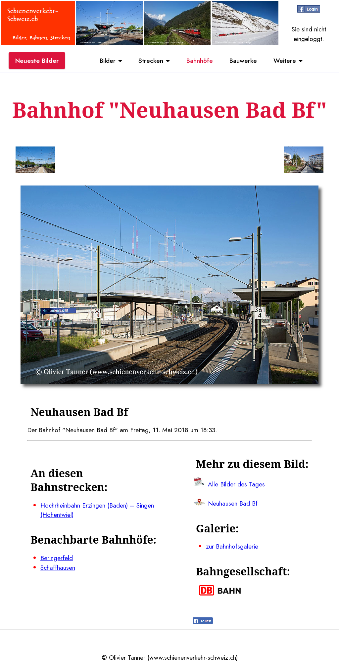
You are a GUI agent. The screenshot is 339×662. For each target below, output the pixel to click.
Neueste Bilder (37, 60)
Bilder (108, 60)
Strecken (150, 60)
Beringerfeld (56, 557)
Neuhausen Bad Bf (233, 503)
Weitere (284, 60)
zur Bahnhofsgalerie (232, 546)
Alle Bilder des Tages (236, 484)
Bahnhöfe (199, 60)
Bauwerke (243, 60)
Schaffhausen (57, 567)
